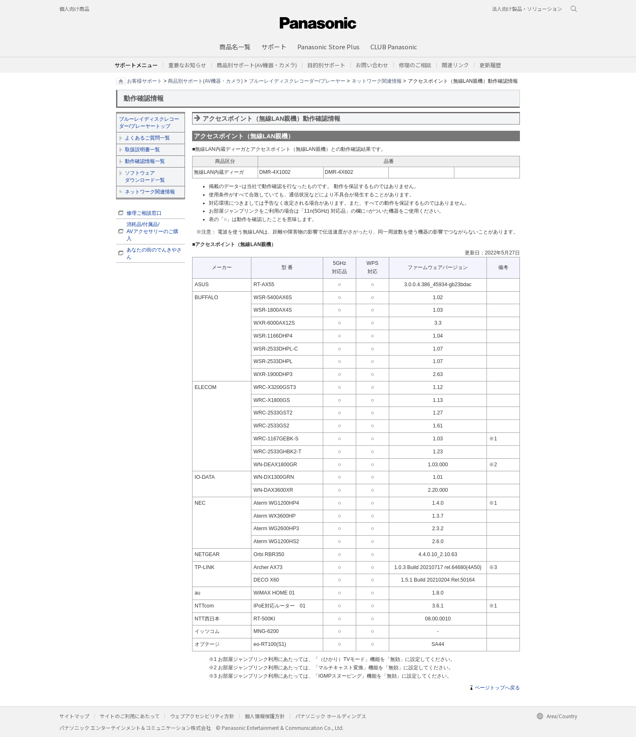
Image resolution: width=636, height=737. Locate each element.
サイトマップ (74, 715)
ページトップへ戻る (497, 688)
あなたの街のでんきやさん (154, 253)
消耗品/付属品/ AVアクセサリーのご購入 (152, 231)
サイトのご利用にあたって (130, 715)
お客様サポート (144, 81)
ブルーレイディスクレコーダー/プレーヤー (297, 81)
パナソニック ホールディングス (330, 715)
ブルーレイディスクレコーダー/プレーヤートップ (149, 122)
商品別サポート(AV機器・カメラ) (205, 81)
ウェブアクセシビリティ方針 (202, 715)
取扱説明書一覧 (142, 149)
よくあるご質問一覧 (147, 138)
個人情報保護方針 (265, 715)
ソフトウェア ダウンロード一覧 (145, 176)
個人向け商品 (74, 8)
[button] (326, 65)
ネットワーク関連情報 (377, 81)
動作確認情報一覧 (145, 161)
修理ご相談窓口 (144, 213)
